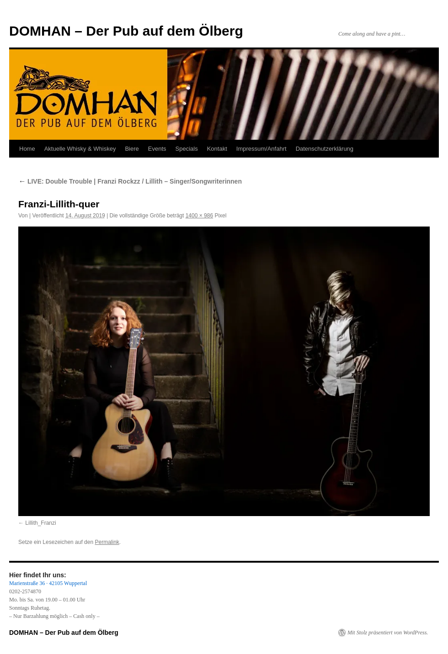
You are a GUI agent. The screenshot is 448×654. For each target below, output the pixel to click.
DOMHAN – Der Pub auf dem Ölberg (126, 30)
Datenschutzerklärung (324, 148)
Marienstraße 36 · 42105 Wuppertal (48, 583)
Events (157, 148)
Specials (187, 148)
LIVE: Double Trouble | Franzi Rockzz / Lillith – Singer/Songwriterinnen (130, 181)
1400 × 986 (199, 215)
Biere (132, 148)
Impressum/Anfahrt (261, 148)
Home (27, 148)
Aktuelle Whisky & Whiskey (80, 148)
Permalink (107, 542)
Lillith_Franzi (40, 523)
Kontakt (217, 148)
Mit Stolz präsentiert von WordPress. (387, 632)
